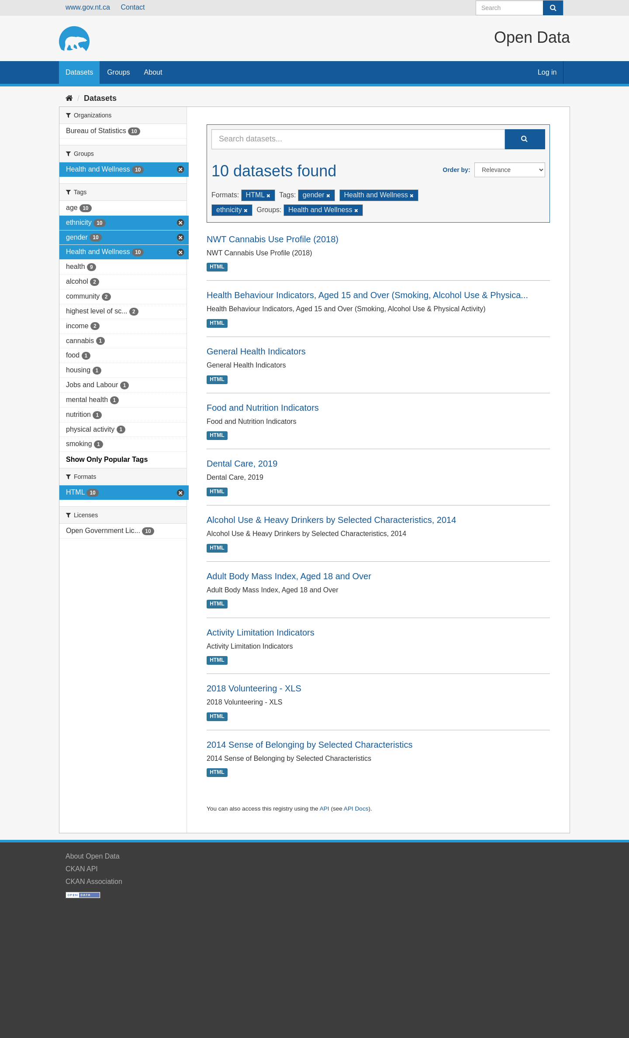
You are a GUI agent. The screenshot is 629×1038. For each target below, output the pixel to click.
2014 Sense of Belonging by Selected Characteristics (309, 744)
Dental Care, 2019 (242, 463)
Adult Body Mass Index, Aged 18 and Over (289, 576)
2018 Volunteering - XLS (254, 688)
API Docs (356, 808)
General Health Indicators (256, 351)
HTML (217, 267)
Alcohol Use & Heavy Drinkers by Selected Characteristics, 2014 (331, 520)
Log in (547, 72)
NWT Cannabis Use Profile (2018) (273, 239)
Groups (118, 72)
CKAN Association (94, 881)
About (153, 72)
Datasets (79, 72)
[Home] (69, 98)
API (324, 808)
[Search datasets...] (358, 139)
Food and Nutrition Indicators (263, 407)
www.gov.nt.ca (88, 7)
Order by (455, 169)
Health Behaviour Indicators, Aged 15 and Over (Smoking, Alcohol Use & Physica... (367, 295)
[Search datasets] (519, 7)
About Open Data (93, 856)
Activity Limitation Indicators (260, 632)
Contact (133, 7)
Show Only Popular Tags (107, 459)
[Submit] (553, 7)
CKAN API (82, 869)
